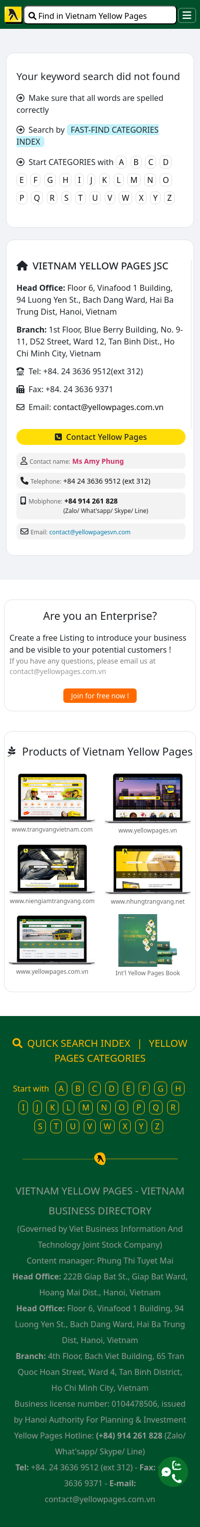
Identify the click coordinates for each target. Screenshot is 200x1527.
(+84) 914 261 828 (129, 1435)
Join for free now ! (100, 695)
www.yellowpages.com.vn (52, 971)
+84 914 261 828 (91, 501)
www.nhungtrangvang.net (148, 901)
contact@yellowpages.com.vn (108, 407)
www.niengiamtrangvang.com (52, 901)
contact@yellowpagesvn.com (90, 532)
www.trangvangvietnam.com (52, 829)
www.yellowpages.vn (148, 830)
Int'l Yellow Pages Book (148, 973)
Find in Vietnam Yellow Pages (87, 15)
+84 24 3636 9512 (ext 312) (107, 481)
